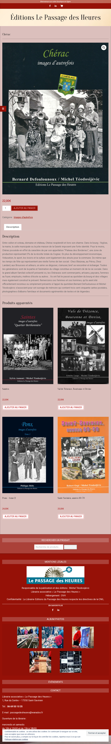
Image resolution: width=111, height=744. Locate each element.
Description (12, 227)
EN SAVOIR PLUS (55, 606)
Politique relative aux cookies (16, 739)
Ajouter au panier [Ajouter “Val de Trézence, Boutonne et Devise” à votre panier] (71, 407)
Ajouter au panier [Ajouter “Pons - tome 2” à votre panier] (15, 516)
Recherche (70, 547)
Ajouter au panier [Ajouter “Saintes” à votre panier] (15, 407)
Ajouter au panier (24, 208)
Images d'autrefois (23, 217)
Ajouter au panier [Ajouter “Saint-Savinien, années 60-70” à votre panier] (71, 516)
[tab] (13, 227)
